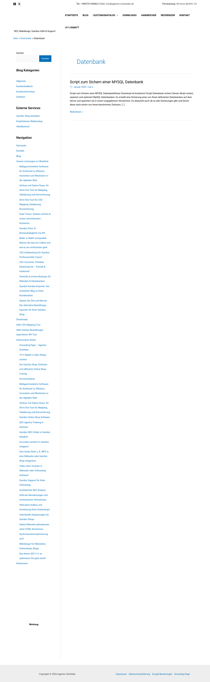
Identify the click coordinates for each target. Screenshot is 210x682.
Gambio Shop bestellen (28, 115)
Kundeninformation (26, 91)
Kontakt (184, 15)
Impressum (119, 672)
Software (21, 96)
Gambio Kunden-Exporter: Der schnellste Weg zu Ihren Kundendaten (34, 290)
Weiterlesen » (77, 112)
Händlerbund (23, 126)
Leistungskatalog (105, 15)
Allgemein (21, 81)
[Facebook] (14, 4)
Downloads (130, 15)
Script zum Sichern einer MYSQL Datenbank (108, 82)
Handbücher (148, 15)
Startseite (71, 15)
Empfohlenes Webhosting (29, 120)
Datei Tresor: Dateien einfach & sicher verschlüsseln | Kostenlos (35, 218)
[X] (19, 4)
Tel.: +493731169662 (87, 3)
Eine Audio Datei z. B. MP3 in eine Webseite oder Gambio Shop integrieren (34, 455)
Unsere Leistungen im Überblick (32, 160)
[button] (116, 15)
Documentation (27, 377)
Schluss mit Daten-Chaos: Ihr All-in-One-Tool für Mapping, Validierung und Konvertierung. (35, 189)
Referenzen (168, 15)
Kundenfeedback (24, 86)
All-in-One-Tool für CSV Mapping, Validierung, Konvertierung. (31, 203)
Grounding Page (184, 672)
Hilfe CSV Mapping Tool (28, 324)
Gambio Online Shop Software (34, 416)
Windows (181, 3)
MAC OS (192, 3)
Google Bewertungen (162, 672)
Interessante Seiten (26, 338)
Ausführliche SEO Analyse (32, 489)
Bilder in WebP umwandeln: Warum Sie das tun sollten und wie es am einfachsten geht (34, 242)
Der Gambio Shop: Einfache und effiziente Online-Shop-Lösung (33, 368)
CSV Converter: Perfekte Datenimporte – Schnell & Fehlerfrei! (32, 266)
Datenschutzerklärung (138, 672)
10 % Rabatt (72, 27)
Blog (85, 15)
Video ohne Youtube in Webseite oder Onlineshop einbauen (32, 469)
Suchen (20, 53)
